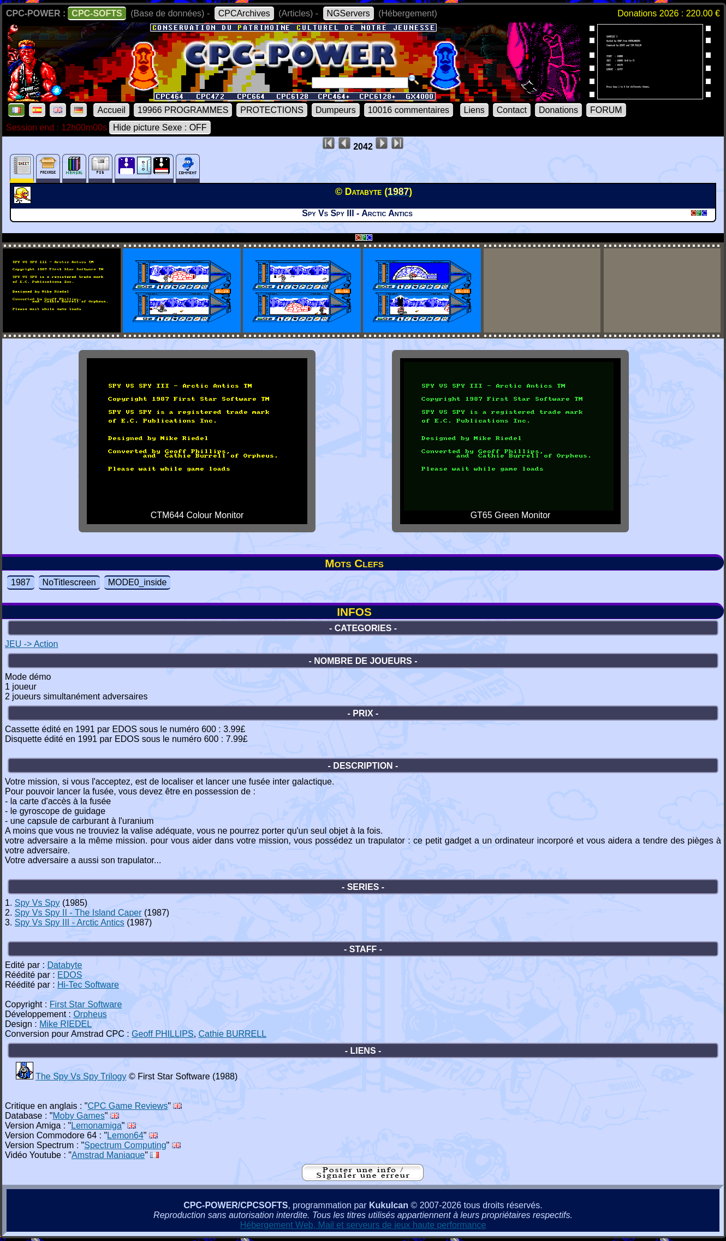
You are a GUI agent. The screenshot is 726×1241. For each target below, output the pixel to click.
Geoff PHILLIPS (163, 1033)
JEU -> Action (31, 644)
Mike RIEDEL (65, 1024)
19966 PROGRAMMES (183, 110)
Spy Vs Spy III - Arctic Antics (69, 922)
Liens (474, 110)
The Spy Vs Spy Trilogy (80, 1076)
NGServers (348, 13)
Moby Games (79, 1115)
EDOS (69, 974)
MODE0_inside (137, 582)
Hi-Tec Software (88, 984)
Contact (512, 110)
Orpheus (89, 1014)
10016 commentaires (408, 110)
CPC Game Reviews (128, 1106)
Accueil (111, 110)
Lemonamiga (96, 1125)
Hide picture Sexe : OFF (160, 127)
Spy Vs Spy (37, 902)
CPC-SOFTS (97, 13)
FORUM (606, 110)
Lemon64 (125, 1135)
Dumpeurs (336, 110)
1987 (21, 582)
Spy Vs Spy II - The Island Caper (78, 912)
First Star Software (86, 1004)
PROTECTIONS (272, 110)
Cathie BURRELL (233, 1033)
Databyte (64, 965)
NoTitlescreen (69, 582)
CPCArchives (244, 13)
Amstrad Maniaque (108, 1155)
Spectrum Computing (125, 1145)
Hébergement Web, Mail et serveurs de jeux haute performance (363, 1225)
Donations (558, 110)
